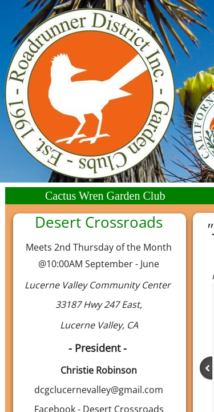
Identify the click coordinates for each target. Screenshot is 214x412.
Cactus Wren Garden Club (105, 195)
